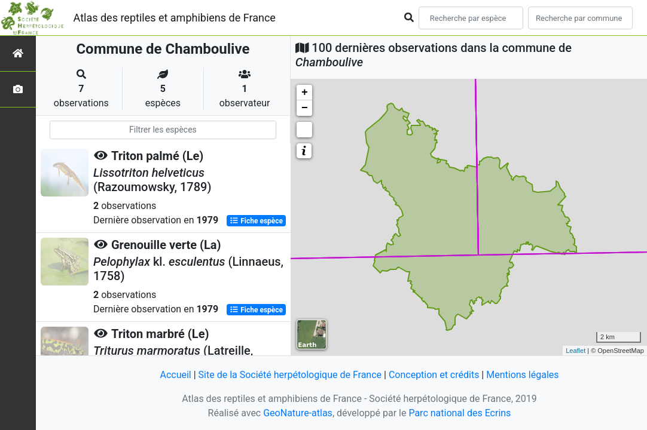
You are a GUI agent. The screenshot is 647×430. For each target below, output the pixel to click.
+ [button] (304, 92)
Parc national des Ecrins (459, 413)
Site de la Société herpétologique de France (290, 374)
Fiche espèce (256, 221)
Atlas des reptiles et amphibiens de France (175, 17)
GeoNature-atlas (297, 413)
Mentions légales (522, 374)
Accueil (175, 374)
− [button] (304, 108)
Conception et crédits (434, 374)
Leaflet (575, 350)
